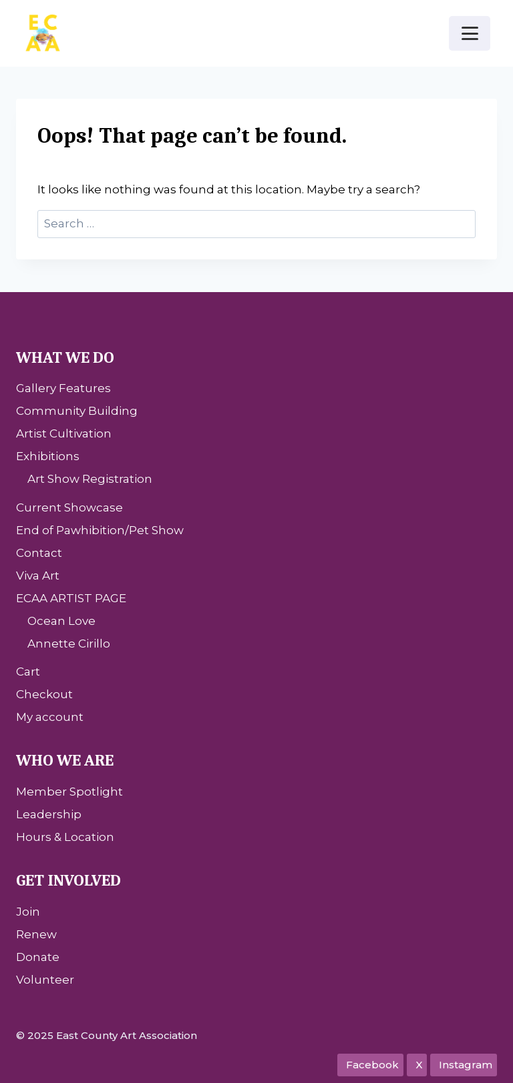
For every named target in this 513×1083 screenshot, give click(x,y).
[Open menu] (469, 33)
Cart (28, 671)
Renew (36, 934)
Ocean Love (61, 621)
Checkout (44, 694)
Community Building (77, 410)
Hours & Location (65, 837)
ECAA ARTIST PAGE (71, 598)
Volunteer (45, 979)
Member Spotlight (69, 791)
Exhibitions (47, 456)
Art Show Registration (89, 478)
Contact (39, 553)
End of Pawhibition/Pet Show (100, 530)
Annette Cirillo (68, 643)
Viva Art (37, 575)
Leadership (48, 814)
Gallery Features (63, 388)
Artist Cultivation (64, 433)
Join (28, 911)
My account (49, 717)
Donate (37, 957)
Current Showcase (69, 507)
